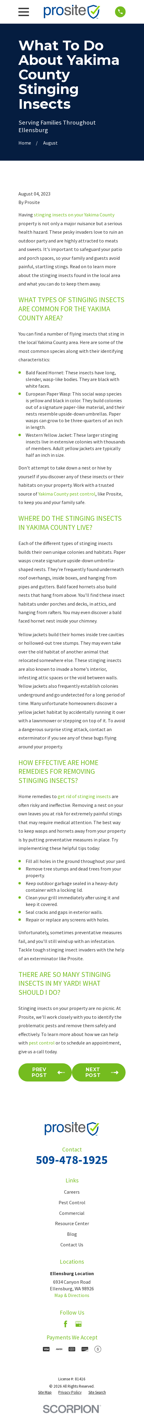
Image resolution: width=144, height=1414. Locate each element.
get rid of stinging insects (84, 796)
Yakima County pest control (66, 494)
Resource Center (72, 1223)
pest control (42, 1043)
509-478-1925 (72, 1159)
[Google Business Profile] (78, 1324)
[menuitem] (45, 1392)
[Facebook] (65, 1324)
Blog (72, 1234)
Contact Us (71, 1245)
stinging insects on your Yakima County (74, 215)
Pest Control (72, 1202)
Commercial (72, 1213)
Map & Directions (71, 1295)
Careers (72, 1192)
